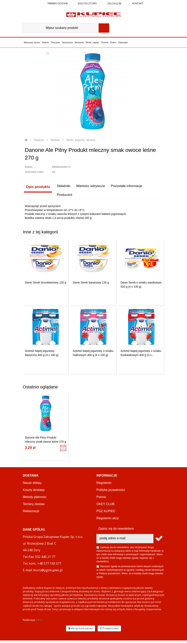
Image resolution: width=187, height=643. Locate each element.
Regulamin (103, 485)
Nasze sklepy (32, 485)
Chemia (104, 42)
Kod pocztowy (87, 3)
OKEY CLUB (105, 506)
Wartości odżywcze (90, 187)
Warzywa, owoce (32, 42)
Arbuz (39, 622)
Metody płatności (34, 499)
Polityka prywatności (110, 492)
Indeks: (29, 166)
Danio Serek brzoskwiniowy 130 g (45, 285)
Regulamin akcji (107, 520)
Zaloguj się (114, 3)
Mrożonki (79, 42)
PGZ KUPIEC (106, 513)
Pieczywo (55, 42)
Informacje (106, 478)
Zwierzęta (122, 42)
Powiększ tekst (109, 631)
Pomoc (101, 499)
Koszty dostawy (34, 492)
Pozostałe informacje (127, 187)
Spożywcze (67, 42)
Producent (33, 197)
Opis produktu (37, 187)
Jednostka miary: (34, 171)
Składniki (62, 187)
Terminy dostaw (57, 3)
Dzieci (113, 42)
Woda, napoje (92, 42)
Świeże (45, 42)
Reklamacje (31, 513)
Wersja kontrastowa (80, 631)
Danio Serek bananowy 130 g (91, 285)
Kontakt (137, 3)
